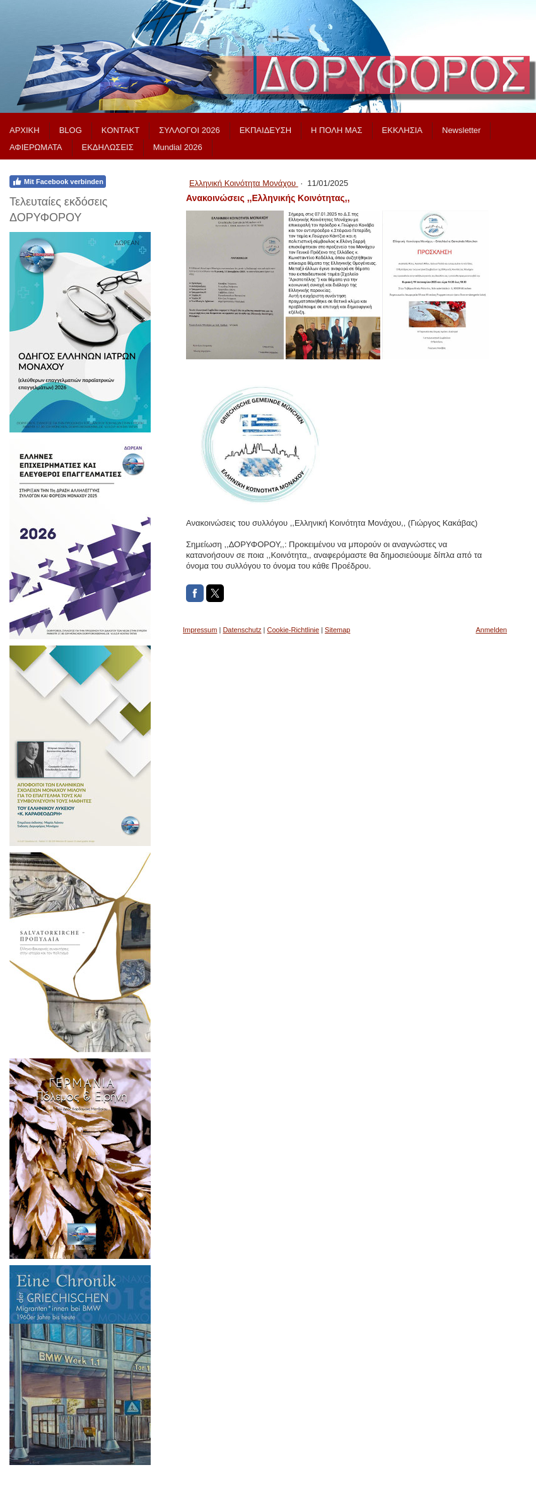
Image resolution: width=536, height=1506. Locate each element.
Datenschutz (242, 630)
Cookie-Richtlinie (293, 630)
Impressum (200, 630)
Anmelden (491, 630)
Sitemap (337, 630)
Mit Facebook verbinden (57, 182)
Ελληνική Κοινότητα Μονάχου (243, 183)
